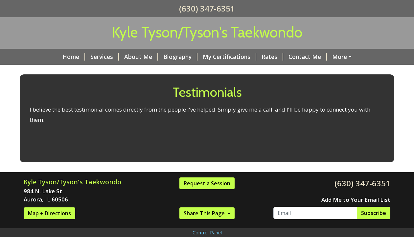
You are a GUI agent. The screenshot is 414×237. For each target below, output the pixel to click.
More (339, 57)
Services (104, 57)
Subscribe (373, 213)
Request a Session (207, 183)
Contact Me (307, 57)
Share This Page (205, 213)
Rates (272, 57)
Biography (180, 57)
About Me (141, 57)
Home (73, 57)
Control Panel (207, 232)
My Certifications (229, 57)
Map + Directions (49, 213)
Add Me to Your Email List (355, 199)
